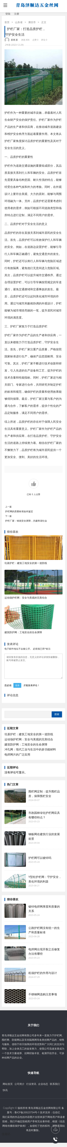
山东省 (19, 22)
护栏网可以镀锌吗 (39, 862)
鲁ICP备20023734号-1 (26, 1116)
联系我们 (55, 1088)
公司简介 (19, 1088)
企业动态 (43, 1088)
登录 (17, 689)
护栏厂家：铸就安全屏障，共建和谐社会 (26, 520)
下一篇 (8, 516)
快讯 (5, 1094)
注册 (16, 13)
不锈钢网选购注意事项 (42, 998)
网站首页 (8, 1088)
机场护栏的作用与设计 (42, 977)
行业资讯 (31, 1088)
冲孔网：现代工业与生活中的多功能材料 (30, 754)
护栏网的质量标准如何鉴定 (19, 511)
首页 (6, 22)
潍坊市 (32, 22)
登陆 (7, 13)
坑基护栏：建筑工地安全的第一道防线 (25, 563)
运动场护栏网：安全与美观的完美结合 (25, 597)
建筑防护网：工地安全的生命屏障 (23, 632)
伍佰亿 (56, 1116)
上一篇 (8, 506)
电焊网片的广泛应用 (17, 759)
